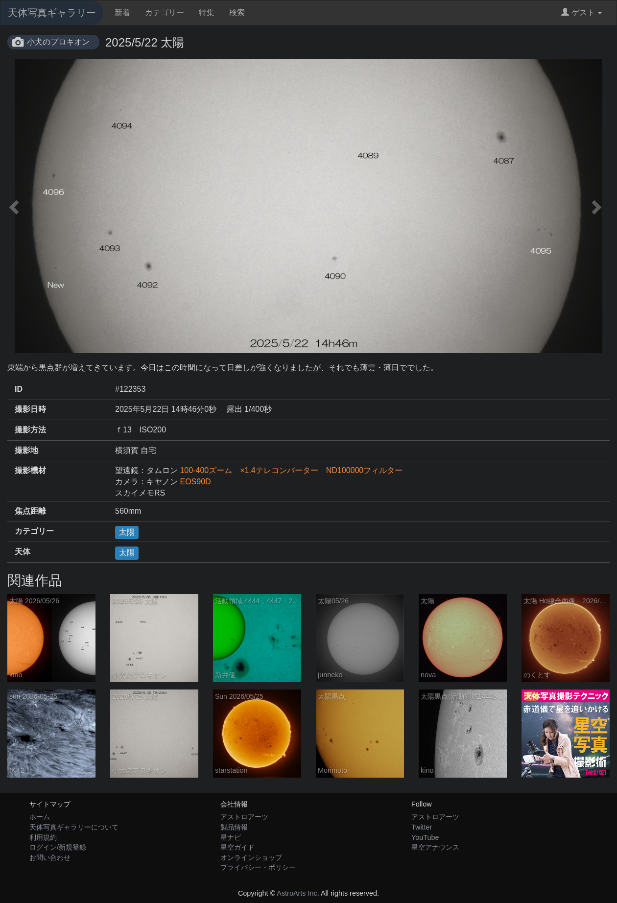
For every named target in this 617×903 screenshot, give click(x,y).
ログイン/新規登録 (57, 847)
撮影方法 (30, 430)
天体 (22, 551)
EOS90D (195, 481)
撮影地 (26, 450)
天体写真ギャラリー (52, 12)
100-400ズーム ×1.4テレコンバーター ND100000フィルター (291, 470)
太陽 (127, 532)
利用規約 (43, 837)
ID (19, 389)
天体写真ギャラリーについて (74, 827)
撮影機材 (30, 470)
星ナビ (230, 837)
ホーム (39, 817)
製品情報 (234, 827)
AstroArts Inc (297, 893)
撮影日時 (30, 409)
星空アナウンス (435, 847)
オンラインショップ (251, 857)
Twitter (421, 827)
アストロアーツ (244, 817)
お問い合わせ (50, 857)
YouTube (425, 837)
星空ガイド (237, 847)
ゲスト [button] (581, 12)
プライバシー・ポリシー (258, 867)
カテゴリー (164, 12)
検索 (237, 12)
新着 (122, 12)
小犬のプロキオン (58, 42)
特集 (206, 12)
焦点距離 (30, 511)
